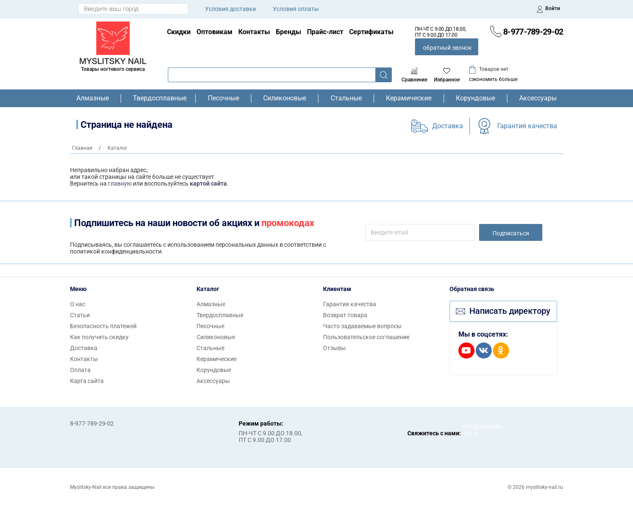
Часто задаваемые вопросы (362, 326)
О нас (77, 304)
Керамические (408, 98)
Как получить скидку (99, 337)
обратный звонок (447, 47)
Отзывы (334, 348)
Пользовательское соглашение (366, 337)
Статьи (80, 315)
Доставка (447, 126)
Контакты (254, 32)
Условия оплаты (296, 8)
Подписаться (511, 233)
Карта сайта (87, 381)
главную (120, 183)
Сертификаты (371, 32)
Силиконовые (284, 98)
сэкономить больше (493, 79)
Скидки (179, 32)
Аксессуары (538, 98)
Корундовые (475, 98)
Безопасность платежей (103, 326)
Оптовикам (214, 32)
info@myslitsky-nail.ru (470, 430)
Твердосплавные (158, 98)
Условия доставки (230, 8)
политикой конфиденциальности (116, 251)
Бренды (288, 32)
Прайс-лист (325, 32)
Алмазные (92, 98)
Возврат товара (345, 315)
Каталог (208, 289)
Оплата (80, 370)
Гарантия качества (527, 126)
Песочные (223, 98)
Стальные (346, 98)
